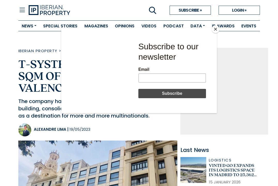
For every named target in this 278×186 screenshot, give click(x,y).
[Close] (215, 29)
